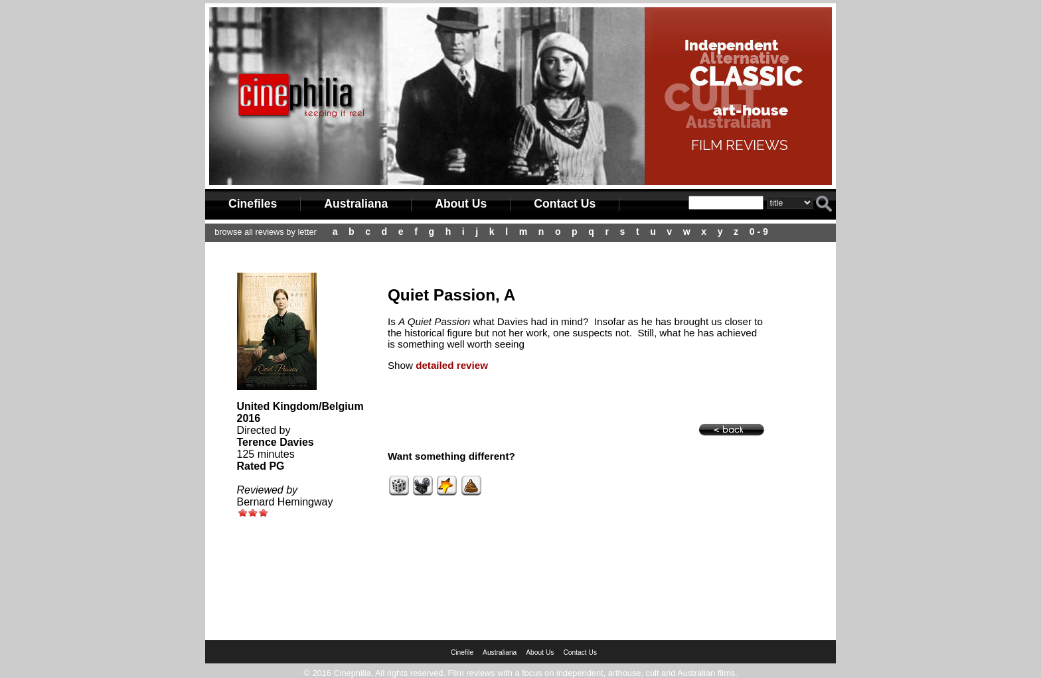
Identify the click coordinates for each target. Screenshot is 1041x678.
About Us (461, 203)
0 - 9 (759, 231)
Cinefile (462, 652)
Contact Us (565, 203)
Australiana (356, 203)
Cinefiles (252, 203)
